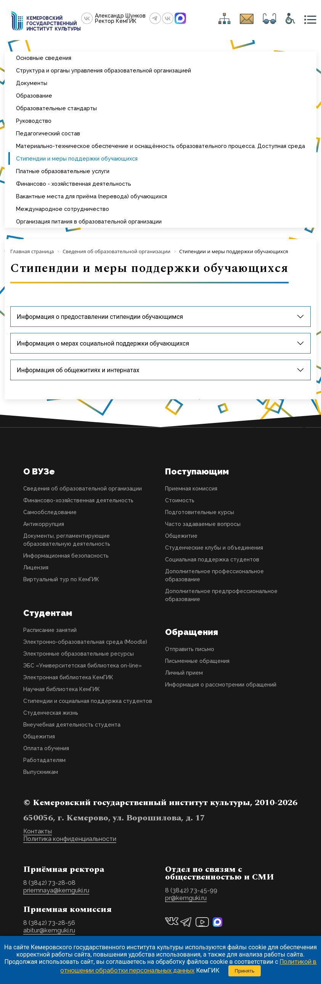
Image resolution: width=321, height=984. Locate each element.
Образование (34, 95)
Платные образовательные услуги (62, 171)
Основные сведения (43, 58)
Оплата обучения (46, 748)
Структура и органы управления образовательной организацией (103, 70)
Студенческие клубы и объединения (214, 548)
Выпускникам (40, 772)
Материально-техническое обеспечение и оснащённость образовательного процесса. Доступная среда (160, 146)
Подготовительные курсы (199, 512)
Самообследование (50, 512)
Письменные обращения (197, 661)
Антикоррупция (43, 524)
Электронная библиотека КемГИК (68, 677)
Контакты (37, 831)
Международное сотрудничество (62, 209)
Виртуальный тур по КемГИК (61, 579)
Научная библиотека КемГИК (61, 689)
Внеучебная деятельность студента (71, 725)
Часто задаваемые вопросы (203, 524)
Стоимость (179, 500)
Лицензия (35, 567)
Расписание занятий (50, 630)
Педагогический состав (48, 133)
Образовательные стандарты (56, 108)
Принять (244, 971)
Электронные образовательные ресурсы (78, 654)
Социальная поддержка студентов (212, 559)
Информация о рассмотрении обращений (220, 685)
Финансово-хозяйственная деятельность (78, 500)
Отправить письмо (189, 649)
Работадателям (44, 760)
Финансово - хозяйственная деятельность (73, 183)
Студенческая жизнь (50, 713)
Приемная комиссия (191, 489)
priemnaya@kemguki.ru (56, 890)
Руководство (33, 120)
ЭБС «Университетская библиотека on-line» (82, 665)
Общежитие (181, 536)
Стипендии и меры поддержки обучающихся (77, 158)
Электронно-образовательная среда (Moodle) (85, 642)
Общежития (39, 736)
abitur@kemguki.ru (49, 930)
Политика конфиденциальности (69, 839)
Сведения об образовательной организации (82, 489)
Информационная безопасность (66, 556)
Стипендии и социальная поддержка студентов (87, 701)
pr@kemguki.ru (186, 898)
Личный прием (184, 673)
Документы (31, 83)
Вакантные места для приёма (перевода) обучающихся (91, 196)
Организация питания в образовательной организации (89, 221)
